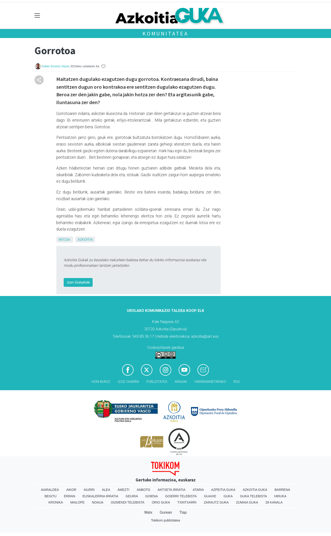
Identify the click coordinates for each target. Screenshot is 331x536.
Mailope (77, 502)
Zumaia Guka (247, 502)
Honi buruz (100, 382)
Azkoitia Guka (255, 490)
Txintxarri (187, 502)
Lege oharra (128, 382)
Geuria (132, 496)
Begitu (51, 496)
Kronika (56, 502)
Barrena (282, 490)
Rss (237, 382)
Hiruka (280, 496)
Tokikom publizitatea (165, 520)
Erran (69, 496)
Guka (228, 496)
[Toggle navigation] (37, 16)
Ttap (183, 512)
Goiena (151, 496)
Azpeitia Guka (223, 490)
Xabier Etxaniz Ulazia (55, 66)
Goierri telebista (181, 496)
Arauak (181, 382)
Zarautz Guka (216, 502)
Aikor (71, 490)
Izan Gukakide (78, 282)
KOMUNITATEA (165, 33)
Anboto (143, 490)
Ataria (198, 490)
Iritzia (64, 239)
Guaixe (210, 496)
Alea (106, 490)
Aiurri (89, 490)
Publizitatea (156, 382)
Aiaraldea (50, 490)
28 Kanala (274, 502)
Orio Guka (161, 502)
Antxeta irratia (171, 490)
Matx (148, 512)
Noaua (97, 502)
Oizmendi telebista (128, 502)
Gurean (166, 512)
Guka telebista (253, 496)
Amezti (123, 490)
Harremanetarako (210, 382)
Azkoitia (85, 239)
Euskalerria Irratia (100, 496)
